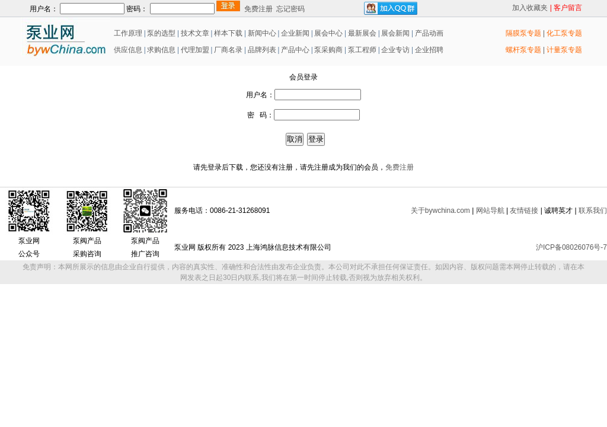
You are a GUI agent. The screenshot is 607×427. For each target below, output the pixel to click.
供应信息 (127, 50)
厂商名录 (229, 50)
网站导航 (490, 210)
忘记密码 (290, 9)
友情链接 (524, 210)
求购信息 (161, 50)
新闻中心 (262, 33)
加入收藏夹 (530, 8)
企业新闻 (296, 33)
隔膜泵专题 (523, 33)
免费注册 (258, 9)
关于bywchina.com (440, 210)
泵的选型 (162, 33)
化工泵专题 (564, 33)
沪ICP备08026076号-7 (571, 247)
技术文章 (195, 33)
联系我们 (593, 210)
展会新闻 (394, 33)
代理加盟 (195, 50)
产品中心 (295, 50)
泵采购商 (327, 50)
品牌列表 (262, 50)
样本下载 (228, 33)
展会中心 (327, 33)
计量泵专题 (564, 50)
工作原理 (127, 33)
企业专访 (394, 50)
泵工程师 (362, 50)
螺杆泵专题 (523, 50)
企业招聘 (428, 50)
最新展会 (361, 33)
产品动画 (429, 33)
